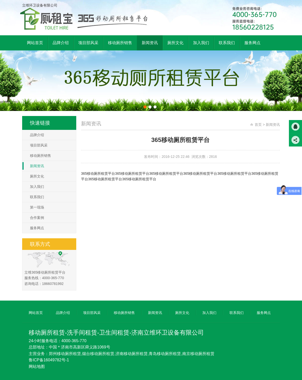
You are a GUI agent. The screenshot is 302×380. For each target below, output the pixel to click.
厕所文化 (37, 176)
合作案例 (37, 218)
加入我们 (37, 187)
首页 (258, 125)
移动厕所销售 (40, 156)
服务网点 (37, 228)
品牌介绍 (37, 135)
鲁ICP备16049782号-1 (49, 360)
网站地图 (37, 366)
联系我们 (37, 197)
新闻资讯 (37, 166)
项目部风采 (39, 145)
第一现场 (37, 207)
